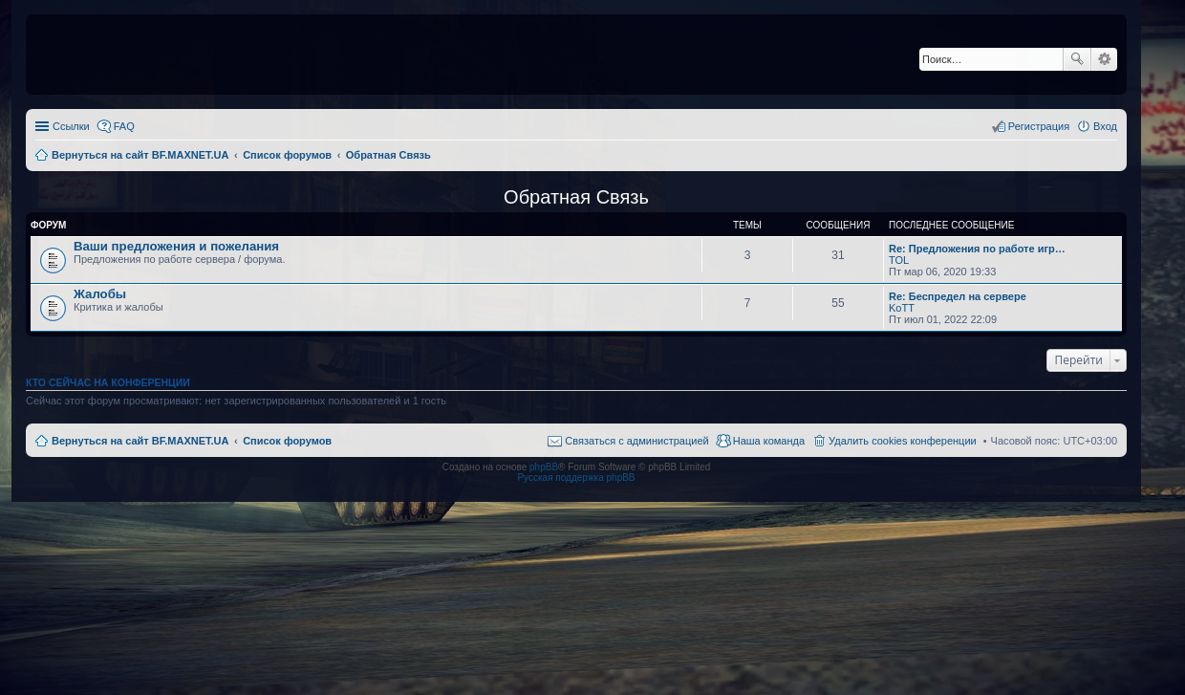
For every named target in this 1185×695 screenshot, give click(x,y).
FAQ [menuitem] (124, 126)
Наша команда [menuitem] (769, 440)
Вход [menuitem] (1105, 126)
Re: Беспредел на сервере (957, 296)
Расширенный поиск (1104, 59)
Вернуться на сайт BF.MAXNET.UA (140, 440)
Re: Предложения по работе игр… (977, 248)
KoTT (902, 308)
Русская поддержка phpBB (576, 477)
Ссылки (71, 126)
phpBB (543, 467)
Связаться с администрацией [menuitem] (636, 440)
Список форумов (287, 440)
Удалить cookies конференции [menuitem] (903, 440)
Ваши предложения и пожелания (176, 246)
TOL (899, 260)
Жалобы (100, 294)
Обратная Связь (576, 196)
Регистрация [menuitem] (1038, 126)
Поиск (1077, 59)
